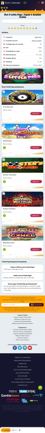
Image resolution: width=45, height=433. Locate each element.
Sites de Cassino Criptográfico (22, 331)
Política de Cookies (22, 379)
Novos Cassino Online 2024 (22, 317)
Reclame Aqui (23, 367)
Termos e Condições (22, 357)
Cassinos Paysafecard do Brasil (22, 333)
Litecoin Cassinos (22, 338)
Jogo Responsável (22, 373)
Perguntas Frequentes (22, 360)
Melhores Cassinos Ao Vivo (22, 319)
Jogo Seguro (22, 376)
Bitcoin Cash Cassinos (22, 340)
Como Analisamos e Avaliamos (22, 382)
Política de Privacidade (22, 370)
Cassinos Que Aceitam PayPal (22, 329)
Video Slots (38, 37)
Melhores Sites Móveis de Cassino (22, 323)
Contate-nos (23, 385)
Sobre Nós (22, 363)
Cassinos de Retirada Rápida (22, 321)
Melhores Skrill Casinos (22, 336)
